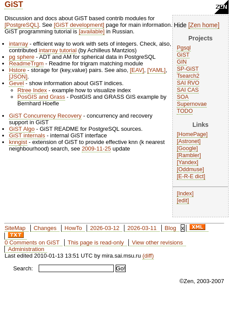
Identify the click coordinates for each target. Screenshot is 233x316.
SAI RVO (188, 83)
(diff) (148, 255)
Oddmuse (190, 169)
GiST (13, 4)
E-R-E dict (191, 176)
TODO (185, 111)
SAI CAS (188, 90)
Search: (23, 268)
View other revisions (157, 242)
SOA (183, 97)
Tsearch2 (188, 76)
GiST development (78, 25)
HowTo (73, 228)
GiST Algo (21, 129)
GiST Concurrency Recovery (45, 115)
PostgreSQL (21, 25)
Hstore (17, 70)
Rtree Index (32, 90)
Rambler (189, 155)
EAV (136, 70)
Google (187, 148)
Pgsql (184, 48)
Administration (26, 249)
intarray (18, 43)
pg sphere (21, 57)
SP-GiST (188, 69)
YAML (156, 70)
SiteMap (14, 228)
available (91, 31)
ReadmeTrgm (26, 63)
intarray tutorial (57, 50)
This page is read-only (96, 242)
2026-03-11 (142, 228)
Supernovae (192, 104)
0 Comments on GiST (31, 242)
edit (182, 201)
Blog (170, 228)
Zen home (204, 25)
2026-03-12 (105, 228)
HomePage (192, 134)
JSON (18, 76)
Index (185, 193)
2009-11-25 (96, 148)
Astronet (188, 141)
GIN (181, 62)
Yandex (187, 162)
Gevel (16, 83)
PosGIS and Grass (41, 96)
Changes (44, 228)
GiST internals (27, 135)
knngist (18, 142)
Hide (180, 25)
